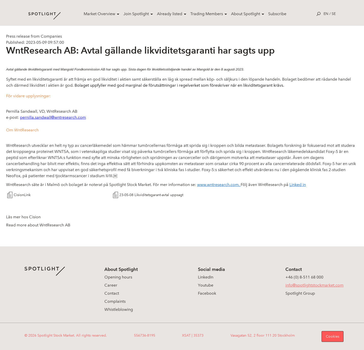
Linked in (297, 184)
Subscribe (277, 13)
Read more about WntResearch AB (38, 225)
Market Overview (99, 13)
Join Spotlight (136, 13)
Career (110, 285)
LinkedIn (205, 277)
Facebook (207, 293)
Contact (111, 293)
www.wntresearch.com (218, 184)
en (326, 14)
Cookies (332, 336)
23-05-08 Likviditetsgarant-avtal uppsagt (151, 195)
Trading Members (206, 13)
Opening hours (118, 277)
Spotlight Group (300, 293)
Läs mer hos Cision (23, 217)
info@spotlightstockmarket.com (314, 285)
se (334, 14)
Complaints (115, 301)
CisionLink (22, 195)
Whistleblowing (118, 309)
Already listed (169, 13)
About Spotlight (245, 13)
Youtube (205, 285)
